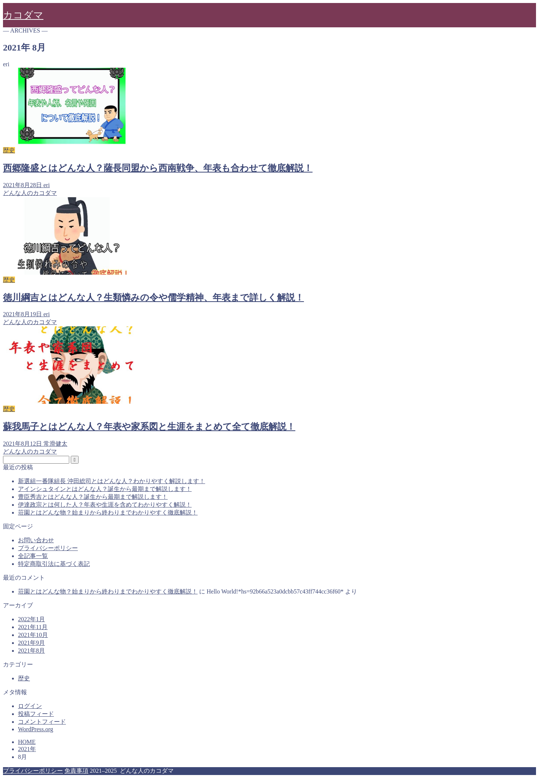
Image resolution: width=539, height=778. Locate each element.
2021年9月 (31, 643)
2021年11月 (33, 627)
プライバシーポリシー (48, 548)
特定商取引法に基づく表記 (54, 564)
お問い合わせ (36, 540)
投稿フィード (36, 714)
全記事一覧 (33, 556)
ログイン (30, 706)
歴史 (24, 678)
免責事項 (76, 771)
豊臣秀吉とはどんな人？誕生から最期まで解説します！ (93, 497)
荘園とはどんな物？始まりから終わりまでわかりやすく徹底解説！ (108, 512)
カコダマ (23, 15)
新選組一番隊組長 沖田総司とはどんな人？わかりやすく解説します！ (111, 481)
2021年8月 (31, 650)
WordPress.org (35, 729)
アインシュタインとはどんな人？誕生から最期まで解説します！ (105, 489)
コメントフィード (42, 721)
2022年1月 (31, 619)
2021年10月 (33, 635)
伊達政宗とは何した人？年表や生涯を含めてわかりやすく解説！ (105, 504)
